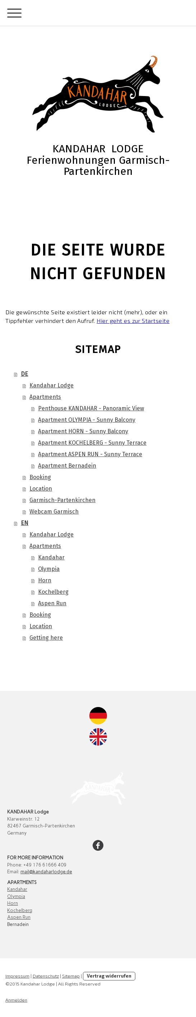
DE (24, 374)
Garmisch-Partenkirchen (62, 500)
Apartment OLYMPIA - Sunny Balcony (86, 419)
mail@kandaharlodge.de (46, 871)
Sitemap (71, 976)
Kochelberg (53, 591)
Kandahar (51, 557)
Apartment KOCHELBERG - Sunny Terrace (92, 442)
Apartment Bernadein (67, 465)
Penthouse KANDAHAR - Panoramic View (91, 408)
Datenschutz (46, 976)
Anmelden (16, 1000)
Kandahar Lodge (51, 385)
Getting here (46, 637)
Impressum (17, 976)
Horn (44, 580)
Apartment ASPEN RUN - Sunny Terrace (90, 454)
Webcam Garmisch (54, 511)
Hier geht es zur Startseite (133, 320)
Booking (40, 477)
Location (40, 488)
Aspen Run (52, 603)
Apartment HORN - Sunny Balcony (83, 431)
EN (24, 523)
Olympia (49, 568)
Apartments (45, 396)
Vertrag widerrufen (109, 976)
